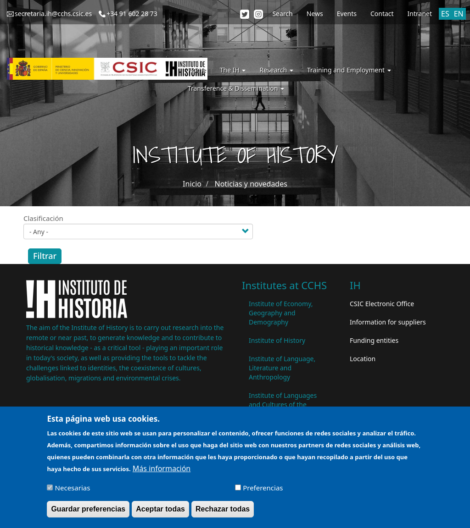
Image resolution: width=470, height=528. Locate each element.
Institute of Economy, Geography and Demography (281, 312)
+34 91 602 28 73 (131, 13)
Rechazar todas (223, 513)
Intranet (420, 13)
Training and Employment (349, 70)
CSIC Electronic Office (382, 303)
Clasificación (43, 218)
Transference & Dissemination (236, 88)
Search (282, 13)
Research (276, 70)
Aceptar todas (160, 513)
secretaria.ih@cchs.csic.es (53, 13)
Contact (382, 13)
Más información (161, 473)
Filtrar (44, 255)
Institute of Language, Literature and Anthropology (282, 367)
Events (347, 13)
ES (445, 14)
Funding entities (374, 340)
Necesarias (72, 491)
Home (197, 70)
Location (362, 358)
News (315, 13)
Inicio (192, 184)
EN (459, 14)
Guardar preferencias (88, 513)
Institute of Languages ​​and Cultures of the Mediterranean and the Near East (284, 409)
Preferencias (263, 491)
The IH (233, 70)
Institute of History (277, 340)
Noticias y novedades (250, 184)
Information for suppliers (388, 322)
